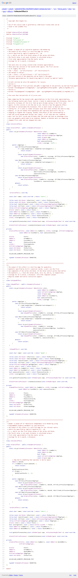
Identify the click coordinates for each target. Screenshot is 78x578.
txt (70, 575)
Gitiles (11, 575)
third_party (62, 9)
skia (69, 9)
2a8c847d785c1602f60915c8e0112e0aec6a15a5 (32, 9)
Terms (21, 575)
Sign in (74, 3)
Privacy (16, 575)
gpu (4, 11)
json (74, 575)
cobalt (4, 9)
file (38, 16)
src (55, 9)
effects (10, 11)
